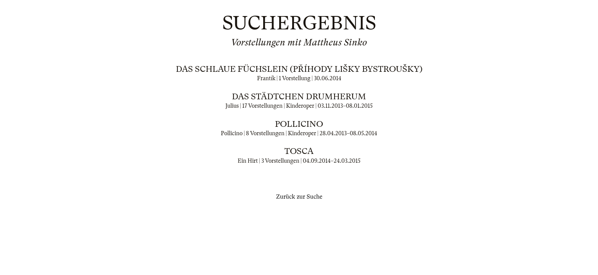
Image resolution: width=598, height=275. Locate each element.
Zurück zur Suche (299, 196)
